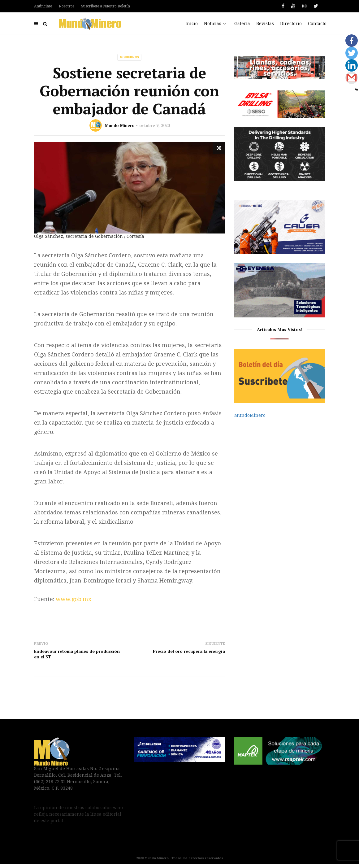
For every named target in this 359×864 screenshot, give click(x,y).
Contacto (317, 23)
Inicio (191, 23)
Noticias (216, 23)
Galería (242, 23)
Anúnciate (43, 6)
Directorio (291, 23)
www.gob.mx (73, 599)
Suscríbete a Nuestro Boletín (105, 6)
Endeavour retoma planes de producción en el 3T (77, 654)
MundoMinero (250, 415)
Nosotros (66, 6)
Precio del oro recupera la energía (189, 651)
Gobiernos (129, 57)
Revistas (265, 23)
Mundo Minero (120, 125)
